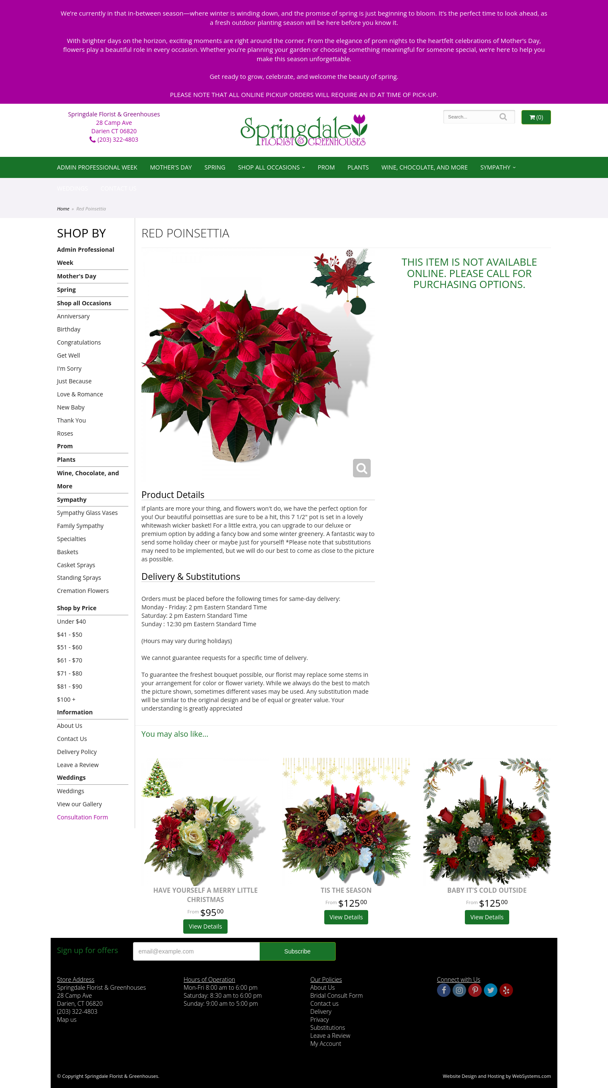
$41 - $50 (69, 634)
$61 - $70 (69, 660)
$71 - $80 (69, 673)
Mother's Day (171, 167)
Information (75, 712)
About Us (69, 726)
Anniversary (73, 316)
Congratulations (79, 342)
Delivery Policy (77, 752)
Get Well (68, 355)
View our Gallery (79, 804)
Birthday (68, 329)
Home (63, 208)
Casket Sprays (76, 565)
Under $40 (71, 621)
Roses (65, 433)
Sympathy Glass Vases (87, 513)
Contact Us (118, 188)
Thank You (71, 420)
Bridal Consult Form (336, 995)
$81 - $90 (69, 686)
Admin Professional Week (97, 167)
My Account (325, 1044)
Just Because (74, 381)
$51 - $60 (69, 647)
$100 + (66, 699)
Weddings (72, 188)
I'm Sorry (69, 368)
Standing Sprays (79, 578)
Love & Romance (80, 394)
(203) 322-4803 (114, 139)
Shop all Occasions (269, 167)
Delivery (320, 1011)
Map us (66, 1019)
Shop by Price (76, 608)
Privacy (319, 1019)
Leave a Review (78, 765)
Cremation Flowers (83, 591)
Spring (214, 167)
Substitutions (327, 1027)
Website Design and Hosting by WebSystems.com (497, 1076)
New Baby (70, 407)
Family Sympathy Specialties (80, 532)
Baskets (67, 552)
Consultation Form (82, 817)
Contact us (324, 1003)
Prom (326, 167)
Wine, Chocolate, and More (425, 167)
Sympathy (495, 167)
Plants (358, 167)
